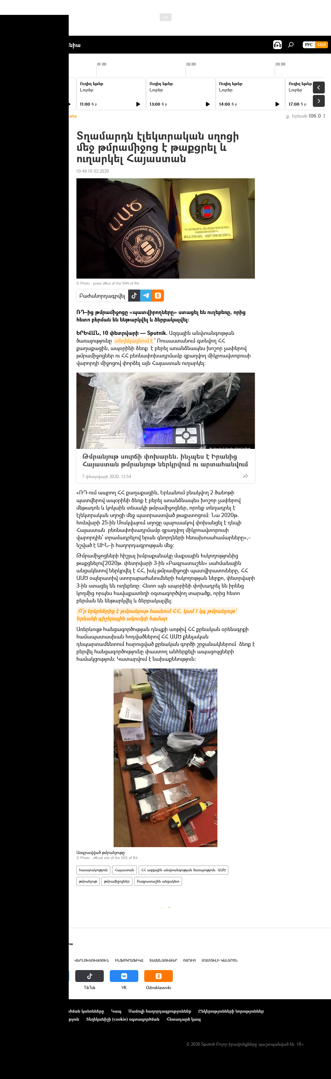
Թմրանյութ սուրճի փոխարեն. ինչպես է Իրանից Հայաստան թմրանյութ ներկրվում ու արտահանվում (165, 460)
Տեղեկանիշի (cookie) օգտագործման (122, 1019)
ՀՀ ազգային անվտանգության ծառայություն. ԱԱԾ (183, 869)
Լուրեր (17, 90)
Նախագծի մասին (24, 1011)
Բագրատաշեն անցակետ (158, 881)
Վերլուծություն (91, 960)
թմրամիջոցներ (117, 881)
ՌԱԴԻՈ (189, 960)
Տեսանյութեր (163, 960)
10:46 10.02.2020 (92, 171)
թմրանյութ (88, 881)
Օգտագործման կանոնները (76, 1011)
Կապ (116, 1011)
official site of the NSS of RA (115, 857)
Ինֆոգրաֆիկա (129, 960)
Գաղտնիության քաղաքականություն (42, 1019)
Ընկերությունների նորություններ (231, 1011)
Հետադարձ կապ (184, 1019)
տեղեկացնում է (134, 340)
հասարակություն (93, 869)
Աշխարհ (60, 960)
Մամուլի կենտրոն (220, 960)
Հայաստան (124, 869)
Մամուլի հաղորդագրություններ (159, 1011)
